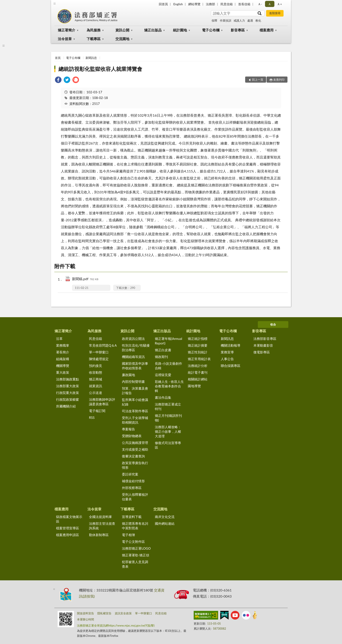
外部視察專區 (132, 488)
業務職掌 (62, 345)
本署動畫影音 (263, 345)
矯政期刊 (161, 357)
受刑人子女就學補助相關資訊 (135, 420)
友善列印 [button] (279, 79)
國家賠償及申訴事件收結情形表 (135, 365)
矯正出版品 (153, 30)
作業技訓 (225, 20)
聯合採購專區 (230, 366)
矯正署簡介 (66, 30)
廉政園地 (128, 375)
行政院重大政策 (67, 393)
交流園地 (122, 39)
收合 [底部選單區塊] (273, 324)
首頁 (58, 58)
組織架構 (62, 359)
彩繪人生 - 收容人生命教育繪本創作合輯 (169, 386)
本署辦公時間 (85, 619)
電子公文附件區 (133, 541)
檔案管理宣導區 (67, 528)
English (178, 4)
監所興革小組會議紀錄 (135, 402)
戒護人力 (239, 20)
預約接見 (95, 366)
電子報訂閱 (97, 411)
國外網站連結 (164, 523)
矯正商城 (95, 379)
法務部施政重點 (67, 379)
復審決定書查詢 (133, 456)
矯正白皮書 (163, 350)
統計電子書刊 (197, 372)
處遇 (250, 20)
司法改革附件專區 (135, 411)
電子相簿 (128, 535)
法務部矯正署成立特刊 (168, 406)
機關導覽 (62, 366)
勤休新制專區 (99, 535)
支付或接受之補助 (135, 449)
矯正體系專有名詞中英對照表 (135, 525)
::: (54, 3)
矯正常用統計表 (199, 359)
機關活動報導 (230, 345)
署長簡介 (62, 352)
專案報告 (128, 429)
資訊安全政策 (123, 613)
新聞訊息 (91, 58)
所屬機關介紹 (66, 406)
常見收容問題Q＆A (103, 345)
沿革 (59, 339)
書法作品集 (163, 397)
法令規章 (65, 39)
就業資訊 (95, 386)
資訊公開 (122, 30)
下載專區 (94, 39)
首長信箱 (244, 4)
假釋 (214, 20)
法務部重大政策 (67, 386)
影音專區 (238, 30)
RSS (92, 417)
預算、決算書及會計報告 (135, 390)
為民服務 (94, 30)
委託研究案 (130, 474)
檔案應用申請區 (67, 535)
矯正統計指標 (197, 339)
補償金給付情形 (133, 481)
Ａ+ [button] (279, 4)
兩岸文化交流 (164, 517)
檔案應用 (267, 30)
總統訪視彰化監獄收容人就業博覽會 (100, 69)
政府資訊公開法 (133, 339)
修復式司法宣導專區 (168, 445)
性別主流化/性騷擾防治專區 (136, 347)
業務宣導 (227, 352)
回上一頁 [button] (257, 79)
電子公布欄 (210, 30)
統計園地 (180, 30)
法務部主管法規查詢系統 (102, 525)
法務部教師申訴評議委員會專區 (102, 401)
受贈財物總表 (132, 436)
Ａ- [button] (260, 4)
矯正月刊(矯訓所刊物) (168, 418)
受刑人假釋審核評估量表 (135, 496)
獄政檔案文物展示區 (69, 519)
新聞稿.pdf (85, 279)
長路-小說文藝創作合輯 (168, 365)
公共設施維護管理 (135, 443)
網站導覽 (194, 4)
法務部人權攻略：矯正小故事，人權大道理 (168, 431)
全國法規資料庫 (100, 517)
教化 (258, 20)
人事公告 (227, 359)
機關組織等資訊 (133, 357)
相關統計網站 (197, 379)
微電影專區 (261, 352)
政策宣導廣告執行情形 (135, 465)
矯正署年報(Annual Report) (168, 341)
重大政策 (62, 372)
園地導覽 (194, 386)
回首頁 (163, 4)
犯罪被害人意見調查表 (135, 564)
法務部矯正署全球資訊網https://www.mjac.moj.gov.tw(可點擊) (115, 625)
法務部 (210, 4)
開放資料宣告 (85, 613)
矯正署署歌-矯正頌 (135, 555)
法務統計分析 (197, 366)
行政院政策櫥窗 (67, 399)
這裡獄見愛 (163, 375)
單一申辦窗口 (99, 352)
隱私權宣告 (104, 613)
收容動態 (95, 372)
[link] (58, 80)
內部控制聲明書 (133, 381)
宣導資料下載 (132, 517)
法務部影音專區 (264, 339)
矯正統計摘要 (197, 345)
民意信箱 (227, 4)
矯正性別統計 (197, 352)
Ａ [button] (269, 4)
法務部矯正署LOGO (136, 548)
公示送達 (95, 393)
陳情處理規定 (99, 359)
